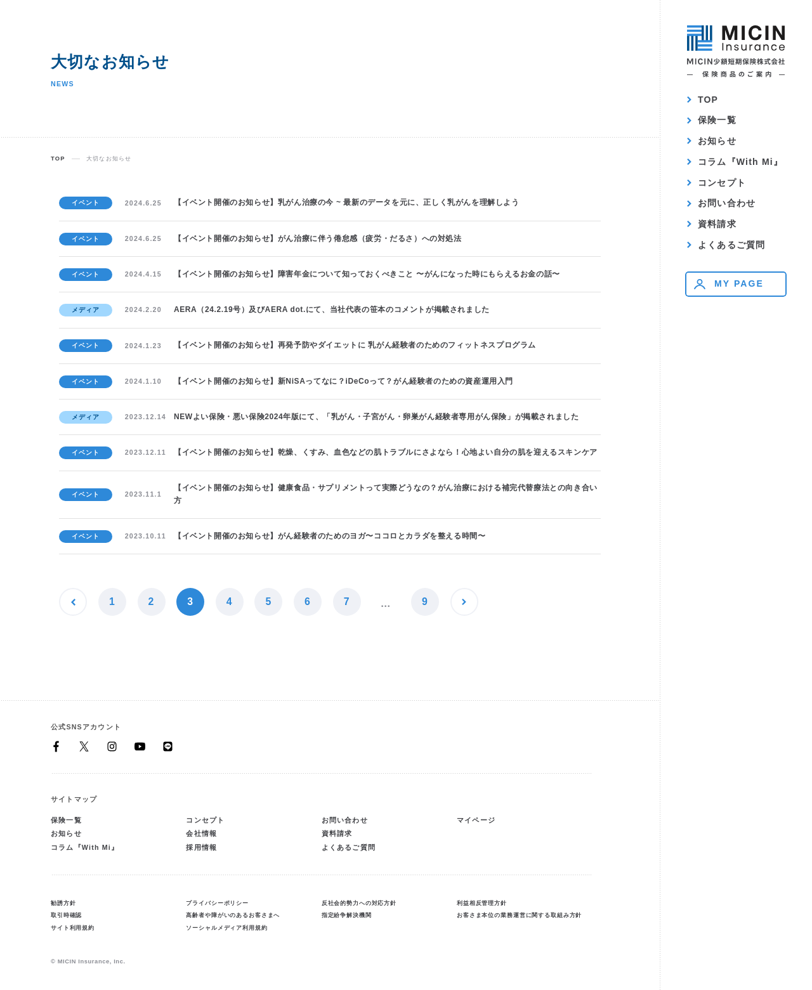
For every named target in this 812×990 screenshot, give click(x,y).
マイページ (476, 820)
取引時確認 (66, 915)
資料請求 (717, 224)
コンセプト (722, 183)
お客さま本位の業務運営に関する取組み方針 (519, 915)
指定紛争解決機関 (347, 915)
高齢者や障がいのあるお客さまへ (233, 915)
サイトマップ (74, 799)
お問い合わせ (727, 203)
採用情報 (201, 847)
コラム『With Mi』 (740, 162)
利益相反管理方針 (482, 903)
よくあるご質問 (731, 245)
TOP (708, 99)
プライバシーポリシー (217, 903)
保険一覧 (717, 120)
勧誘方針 (63, 903)
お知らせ (717, 141)
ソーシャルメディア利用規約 (226, 928)
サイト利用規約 (73, 928)
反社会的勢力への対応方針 (359, 903)
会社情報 (201, 833)
